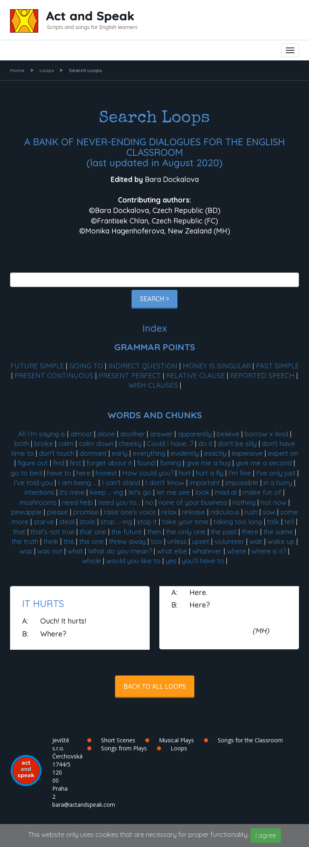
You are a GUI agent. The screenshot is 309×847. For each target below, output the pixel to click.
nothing (244, 502)
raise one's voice (130, 512)
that (19, 531)
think (50, 541)
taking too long (238, 521)
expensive (247, 453)
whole (91, 560)
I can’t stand (121, 482)
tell (289, 521)
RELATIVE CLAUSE (195, 375)
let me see (173, 492)
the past (224, 531)
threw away (127, 541)
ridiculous (224, 512)
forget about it (109, 463)
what (75, 551)
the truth (25, 541)
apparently (195, 434)
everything (149, 453)
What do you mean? (120, 551)
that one (93, 531)
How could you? (147, 473)
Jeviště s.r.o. (60, 744)
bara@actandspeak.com (83, 804)
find (58, 463)
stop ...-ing (116, 521)
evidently (185, 453)
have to (59, 473)
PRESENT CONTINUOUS (53, 375)
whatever (207, 551)
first (75, 463)
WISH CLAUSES (153, 385)
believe (228, 434)
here (83, 473)
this (69, 541)
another (132, 434)
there (250, 531)
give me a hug (208, 463)
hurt (185, 473)
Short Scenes (118, 740)
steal (66, 521)
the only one (186, 531)
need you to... (119, 502)
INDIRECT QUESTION (142, 366)
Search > (154, 299)
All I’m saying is (41, 434)
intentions (39, 492)
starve (44, 521)
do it (205, 443)
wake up (281, 541)
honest (106, 473)
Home (17, 70)
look (202, 492)
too (156, 541)
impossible (241, 482)
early (120, 453)
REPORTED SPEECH (262, 375)
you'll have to (203, 560)
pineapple (26, 512)
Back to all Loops (155, 686)
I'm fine (240, 473)
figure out (33, 463)
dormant (93, 453)
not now (273, 502)
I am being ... (77, 482)
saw (269, 512)
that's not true (52, 531)
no (149, 502)
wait (255, 541)
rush (251, 512)
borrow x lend (266, 434)
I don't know (164, 482)
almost (81, 434)
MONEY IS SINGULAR (217, 366)
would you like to (133, 560)
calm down (96, 443)
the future (126, 531)
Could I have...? (170, 443)
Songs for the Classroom (250, 740)
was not (49, 551)
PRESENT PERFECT (130, 375)
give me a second (264, 463)
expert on (283, 453)
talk (273, 521)
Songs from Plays (124, 748)
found (146, 463)
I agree (265, 835)
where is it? (268, 551)
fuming (170, 463)
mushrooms (38, 502)
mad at (226, 492)
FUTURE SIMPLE (37, 366)
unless (177, 541)
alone (106, 434)
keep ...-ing (106, 492)
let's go (139, 492)
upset (200, 541)
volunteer (229, 541)
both (21, 443)
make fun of (262, 492)
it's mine (72, 492)
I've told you (33, 482)
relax (169, 512)
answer (161, 434)
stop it (147, 521)
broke (43, 443)
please (57, 512)
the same (278, 531)
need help (77, 502)
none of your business (193, 502)
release (193, 512)
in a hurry (278, 482)
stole (87, 521)
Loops (46, 70)
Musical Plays (176, 740)
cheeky (130, 443)
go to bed (26, 473)
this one (91, 541)
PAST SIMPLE (277, 366)
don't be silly (237, 443)
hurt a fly (209, 473)
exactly (215, 453)
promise (86, 512)
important (205, 482)
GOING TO (86, 366)
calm (66, 443)
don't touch (56, 453)
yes (171, 560)
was (26, 551)
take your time (185, 521)
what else (172, 551)
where (236, 551)
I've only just (275, 473)
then (154, 531)
